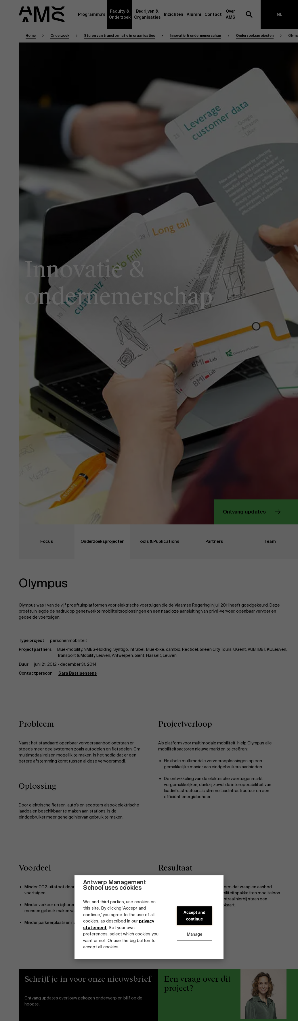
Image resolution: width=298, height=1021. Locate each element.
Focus (36, 541)
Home (31, 35)
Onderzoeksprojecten (255, 35)
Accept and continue (194, 916)
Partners (204, 541)
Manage (195, 934)
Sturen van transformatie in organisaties (119, 35)
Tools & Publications (154, 541)
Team (259, 541)
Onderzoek (59, 35)
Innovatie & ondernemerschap (195, 35)
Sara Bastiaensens (77, 673)
